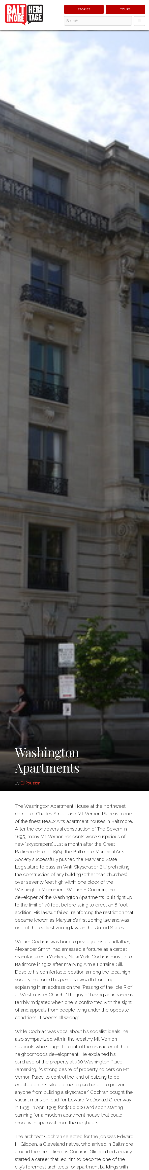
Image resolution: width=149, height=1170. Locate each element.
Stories (84, 9)
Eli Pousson (30, 783)
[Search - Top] (98, 21)
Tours (125, 9)
